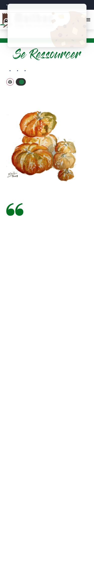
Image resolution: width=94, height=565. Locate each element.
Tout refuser (47, 25)
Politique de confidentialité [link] (47, 42)
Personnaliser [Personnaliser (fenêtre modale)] (47, 34)
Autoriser (21, 81)
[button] (10, 82)
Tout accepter (47, 16)
